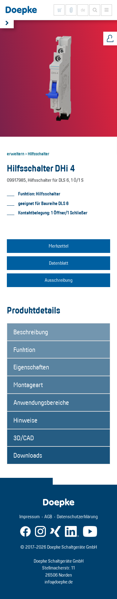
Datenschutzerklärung (77, 516)
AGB (48, 516)
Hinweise (25, 420)
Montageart (28, 385)
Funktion (24, 349)
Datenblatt (58, 263)
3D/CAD (23, 438)
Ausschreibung (58, 280)
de (83, 10)
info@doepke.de (59, 582)
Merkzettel (58, 246)
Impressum (29, 516)
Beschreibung (30, 332)
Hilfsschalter (38, 153)
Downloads (27, 455)
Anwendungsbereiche (41, 402)
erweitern (15, 153)
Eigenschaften (31, 367)
